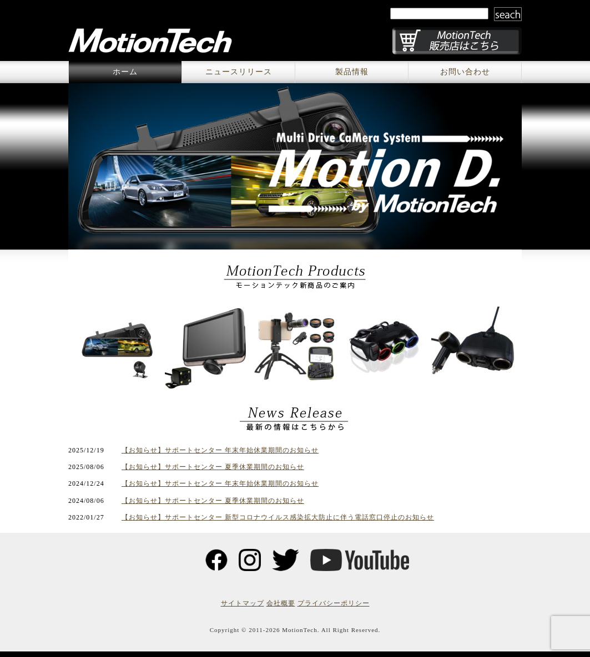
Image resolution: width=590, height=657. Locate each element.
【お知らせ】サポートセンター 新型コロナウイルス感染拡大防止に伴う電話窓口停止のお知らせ (278, 517)
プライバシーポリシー (333, 603)
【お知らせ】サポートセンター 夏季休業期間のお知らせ (213, 467)
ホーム (125, 72)
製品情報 (352, 72)
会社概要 (280, 603)
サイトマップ (242, 603)
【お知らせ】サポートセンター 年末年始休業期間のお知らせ (220, 450)
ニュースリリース (238, 72)
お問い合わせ (465, 72)
